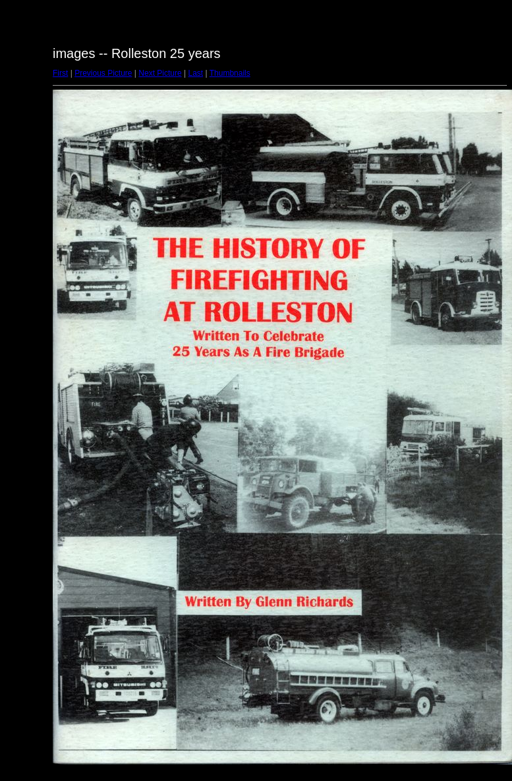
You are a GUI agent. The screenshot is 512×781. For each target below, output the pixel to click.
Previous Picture (103, 73)
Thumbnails (230, 73)
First (60, 73)
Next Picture (159, 73)
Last (195, 73)
